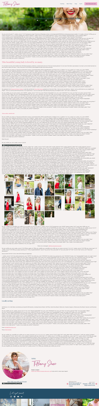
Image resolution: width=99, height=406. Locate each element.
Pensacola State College (17, 89)
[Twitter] (16, 145)
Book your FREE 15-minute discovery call (41, 371)
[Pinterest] (12, 145)
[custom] (14, 396)
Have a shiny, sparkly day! (8, 113)
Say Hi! (80, 3)
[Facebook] (4, 145)
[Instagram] (8, 145)
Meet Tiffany (69, 3)
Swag (76, 3)
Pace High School (39, 89)
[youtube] (18, 396)
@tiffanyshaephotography (55, 246)
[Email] (20, 145)
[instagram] (11, 396)
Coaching (62, 3)
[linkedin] (21, 396)
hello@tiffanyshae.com (10, 327)
